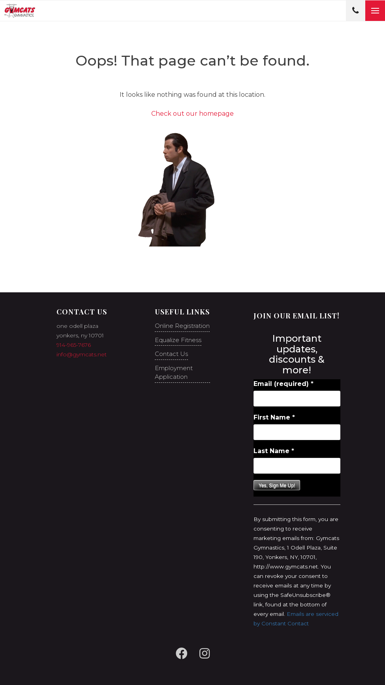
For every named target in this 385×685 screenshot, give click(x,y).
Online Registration (182, 325)
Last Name (274, 451)
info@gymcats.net (81, 354)
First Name (274, 417)
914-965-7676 (73, 344)
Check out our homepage (192, 113)
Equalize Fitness (178, 340)
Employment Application (174, 372)
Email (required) (284, 384)
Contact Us (171, 354)
